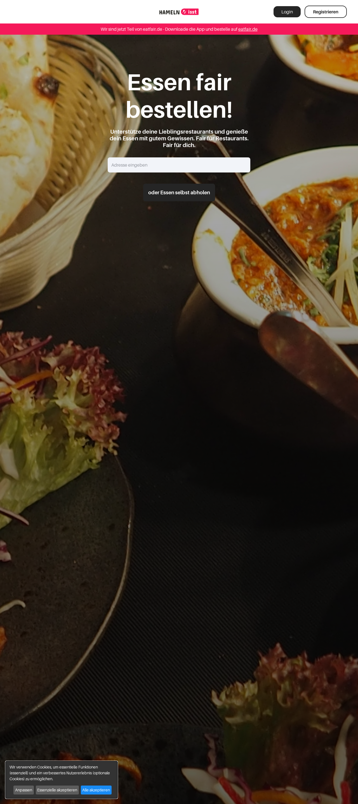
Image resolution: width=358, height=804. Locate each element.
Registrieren (325, 12)
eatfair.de (248, 29)
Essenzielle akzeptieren (57, 790)
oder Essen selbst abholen (179, 192)
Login (287, 12)
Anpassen (23, 790)
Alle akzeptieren (96, 790)
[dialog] (61, 779)
